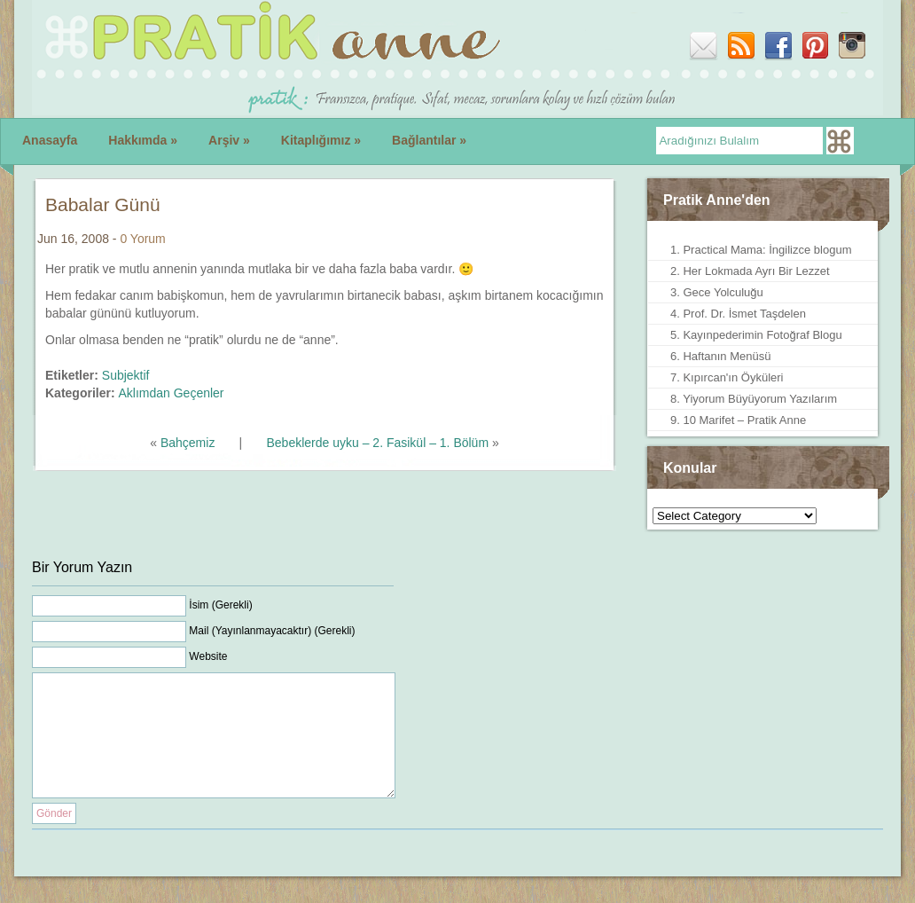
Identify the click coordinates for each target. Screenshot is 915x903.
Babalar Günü (102, 204)
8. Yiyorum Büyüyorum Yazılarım (753, 398)
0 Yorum (142, 239)
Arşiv (229, 140)
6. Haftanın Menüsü (720, 356)
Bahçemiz (187, 443)
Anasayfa (49, 140)
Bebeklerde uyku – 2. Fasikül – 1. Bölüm (377, 443)
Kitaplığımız (321, 140)
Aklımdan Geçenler (170, 393)
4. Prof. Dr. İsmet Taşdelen (738, 313)
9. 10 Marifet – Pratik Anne (738, 420)
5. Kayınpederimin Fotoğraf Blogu (756, 335)
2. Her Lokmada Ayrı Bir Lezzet (750, 271)
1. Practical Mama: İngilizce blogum (760, 249)
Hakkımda (142, 140)
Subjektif (126, 375)
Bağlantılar (429, 140)
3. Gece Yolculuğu (716, 292)
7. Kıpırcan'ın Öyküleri (726, 377)
